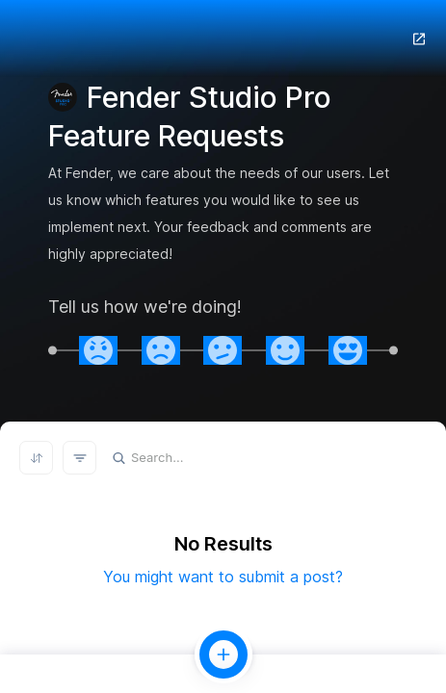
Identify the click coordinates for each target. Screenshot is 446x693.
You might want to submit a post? (223, 576)
